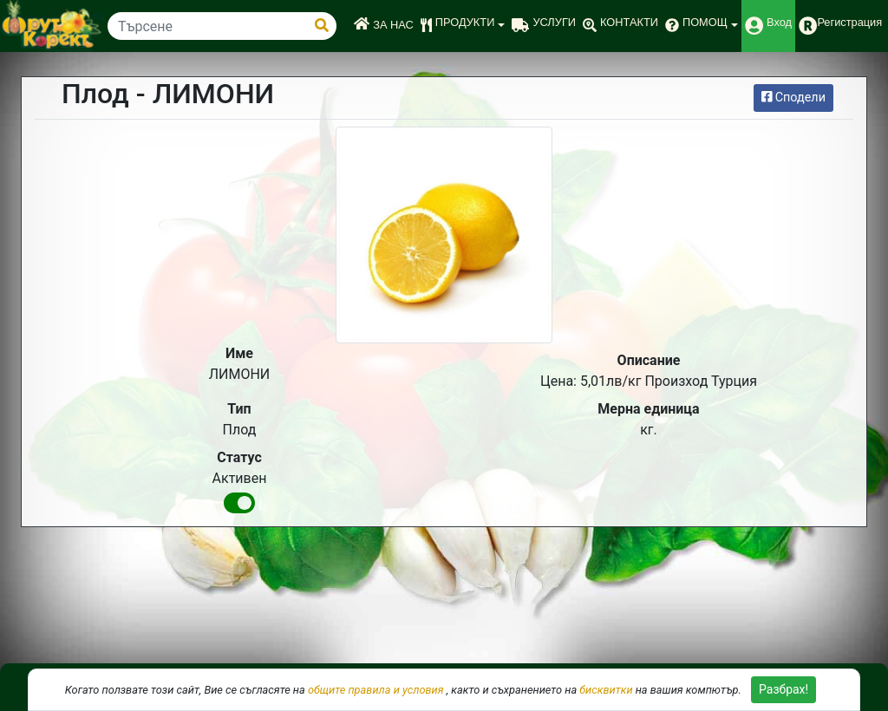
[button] (463, 26)
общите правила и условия (376, 689)
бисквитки (605, 689)
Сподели (793, 97)
